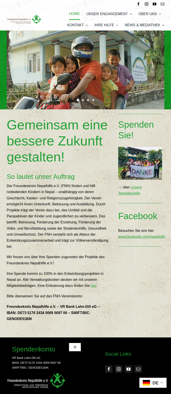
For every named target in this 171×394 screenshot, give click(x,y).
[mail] (162, 4)
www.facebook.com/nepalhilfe (141, 237)
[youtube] (154, 4)
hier (93, 286)
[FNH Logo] (24, 16)
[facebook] (138, 4)
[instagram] (146, 4)
